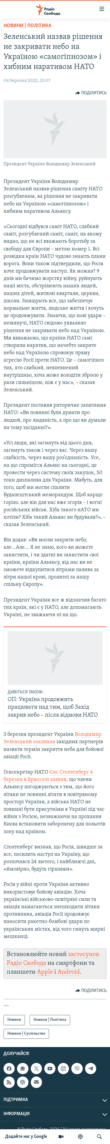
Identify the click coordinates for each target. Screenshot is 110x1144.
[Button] (91, 93)
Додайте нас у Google (26, 1136)
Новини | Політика (27, 26)
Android (68, 972)
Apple (45, 972)
